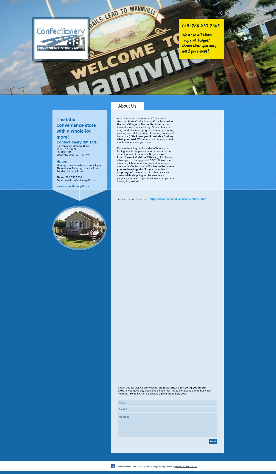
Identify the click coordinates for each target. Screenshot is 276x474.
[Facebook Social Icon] (113, 466)
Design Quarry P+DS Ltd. (186, 466)
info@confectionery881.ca (80, 180)
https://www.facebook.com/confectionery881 (178, 199)
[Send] (213, 441)
